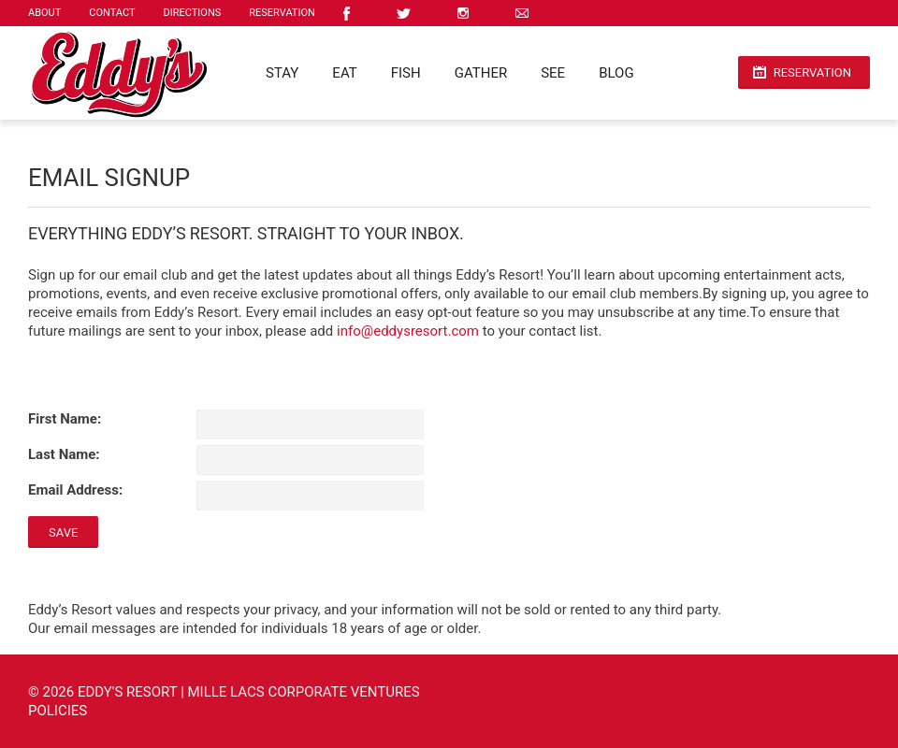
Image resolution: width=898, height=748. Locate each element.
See (553, 73)
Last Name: (64, 454)
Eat (344, 73)
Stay (282, 73)
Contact (112, 13)
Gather (481, 73)
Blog (616, 73)
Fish (406, 73)
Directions (193, 13)
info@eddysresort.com (408, 331)
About (44, 13)
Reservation (282, 13)
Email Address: (75, 490)
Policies (57, 710)
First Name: (64, 418)
